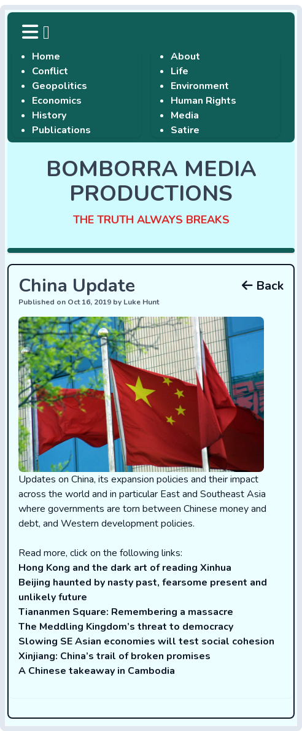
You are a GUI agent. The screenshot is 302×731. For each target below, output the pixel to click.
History (49, 115)
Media (185, 115)
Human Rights (203, 100)
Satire (185, 130)
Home (46, 56)
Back (263, 285)
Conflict (50, 71)
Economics (57, 100)
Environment (200, 86)
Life (179, 71)
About (185, 56)
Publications (61, 130)
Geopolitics (59, 86)
